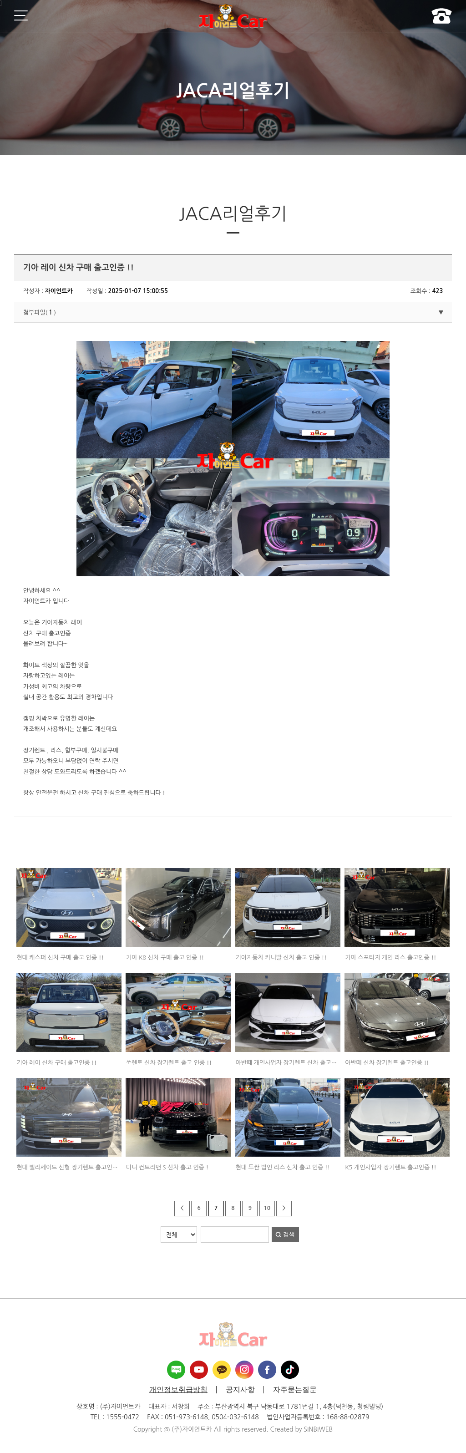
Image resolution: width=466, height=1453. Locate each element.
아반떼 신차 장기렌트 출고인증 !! (387, 1063)
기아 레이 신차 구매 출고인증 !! (56, 1063)
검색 (289, 1234)
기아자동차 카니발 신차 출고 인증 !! (281, 957)
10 (266, 1208)
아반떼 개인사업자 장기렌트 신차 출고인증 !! (292, 1063)
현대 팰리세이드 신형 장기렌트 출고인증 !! (70, 1167)
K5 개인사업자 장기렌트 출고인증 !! (390, 1167)
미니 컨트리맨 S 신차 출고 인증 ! (167, 1167)
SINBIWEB (318, 1429)
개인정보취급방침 (178, 1390)
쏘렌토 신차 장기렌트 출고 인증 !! (169, 1063)
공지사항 (240, 1390)
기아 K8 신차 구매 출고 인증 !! (165, 957)
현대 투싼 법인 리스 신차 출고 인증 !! (283, 1167)
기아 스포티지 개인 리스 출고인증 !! (390, 957)
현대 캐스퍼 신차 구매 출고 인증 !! (60, 957)
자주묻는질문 (295, 1390)
